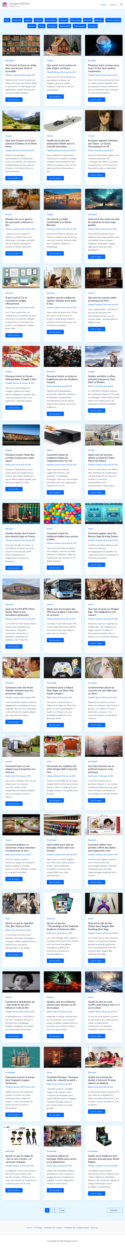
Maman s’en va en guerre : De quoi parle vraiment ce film (19, 221)
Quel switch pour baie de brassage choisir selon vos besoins (60, 847)
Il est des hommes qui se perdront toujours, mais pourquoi (101, 768)
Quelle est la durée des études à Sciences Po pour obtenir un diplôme (102, 1080)
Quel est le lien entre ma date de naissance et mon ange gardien (104, 221)
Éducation (92, 60)
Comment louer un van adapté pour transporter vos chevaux (20, 768)
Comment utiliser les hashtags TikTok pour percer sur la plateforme (62, 1158)
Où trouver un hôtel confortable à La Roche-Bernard (59, 221)
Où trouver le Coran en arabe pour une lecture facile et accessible (21, 68)
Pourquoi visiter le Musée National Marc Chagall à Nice (20, 378)
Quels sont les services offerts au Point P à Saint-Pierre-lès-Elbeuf (101, 457)
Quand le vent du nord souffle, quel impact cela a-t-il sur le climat (104, 1004)
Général (50, 136)
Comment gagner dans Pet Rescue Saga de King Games (103, 535)
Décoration (92, 683)
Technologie (52, 683)
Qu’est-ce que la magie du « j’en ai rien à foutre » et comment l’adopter (19, 1158)
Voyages (50, 60)
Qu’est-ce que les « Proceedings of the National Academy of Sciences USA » (62, 926)
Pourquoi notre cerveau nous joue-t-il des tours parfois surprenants (103, 68)
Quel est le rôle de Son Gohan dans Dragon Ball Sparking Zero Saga (101, 926)
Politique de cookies (53, 1227)
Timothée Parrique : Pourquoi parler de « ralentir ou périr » (62, 1079)
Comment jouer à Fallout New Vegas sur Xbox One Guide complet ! (60, 690)
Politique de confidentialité (76, 1227)
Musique (50, 997)
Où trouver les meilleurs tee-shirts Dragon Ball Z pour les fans (62, 768)
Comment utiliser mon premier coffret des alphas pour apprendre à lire (102, 847)
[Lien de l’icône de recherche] (121, 4)
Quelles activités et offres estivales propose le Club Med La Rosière (101, 379)
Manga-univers (19, 3)
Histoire (8, 997)
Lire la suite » (14, 100)
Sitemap (94, 1227)
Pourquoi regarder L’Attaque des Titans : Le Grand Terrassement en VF (103, 143)
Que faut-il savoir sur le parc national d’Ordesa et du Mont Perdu (21, 143)
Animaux (8, 761)
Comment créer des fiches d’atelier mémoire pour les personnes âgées (19, 690)
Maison (50, 450)
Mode (49, 761)
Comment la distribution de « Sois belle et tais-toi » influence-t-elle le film (20, 1004)
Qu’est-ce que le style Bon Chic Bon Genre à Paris (19, 925)
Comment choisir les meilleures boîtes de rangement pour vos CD (59, 457)
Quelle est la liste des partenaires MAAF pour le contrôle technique (60, 143)
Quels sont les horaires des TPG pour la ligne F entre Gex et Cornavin (62, 611)
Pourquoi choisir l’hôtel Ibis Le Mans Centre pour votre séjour (19, 457)
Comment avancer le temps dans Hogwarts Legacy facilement (20, 1080)
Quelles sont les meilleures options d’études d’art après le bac (61, 300)
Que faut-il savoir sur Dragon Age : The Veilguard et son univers (103, 611)
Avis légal (38, 1227)
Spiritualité (10, 60)
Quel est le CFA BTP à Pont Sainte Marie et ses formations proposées (19, 611)
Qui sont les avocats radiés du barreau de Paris (102, 299)
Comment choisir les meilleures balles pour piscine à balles (62, 536)
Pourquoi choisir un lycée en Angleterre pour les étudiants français (62, 379)
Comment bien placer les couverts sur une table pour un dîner (102, 690)
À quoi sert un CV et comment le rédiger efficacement (16, 300)
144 (62, 1210)
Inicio (29, 1227)
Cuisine (8, 840)
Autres (90, 529)
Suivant (115, 1210)
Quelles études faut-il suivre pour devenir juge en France (20, 535)
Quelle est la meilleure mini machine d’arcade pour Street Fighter (103, 1158)
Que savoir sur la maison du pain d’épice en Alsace (61, 67)
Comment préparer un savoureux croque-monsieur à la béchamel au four (20, 847)
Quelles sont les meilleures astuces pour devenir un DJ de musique (61, 1004)
